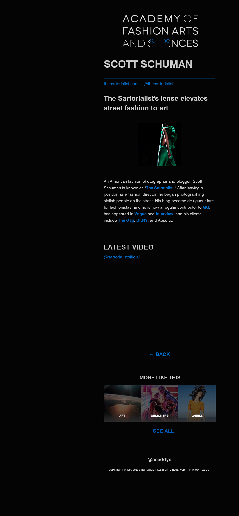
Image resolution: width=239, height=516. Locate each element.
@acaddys (159, 459)
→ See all (160, 431)
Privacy (194, 470)
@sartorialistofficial (122, 257)
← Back (159, 354)
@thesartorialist (158, 84)
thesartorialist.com (121, 84)
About (206, 470)
